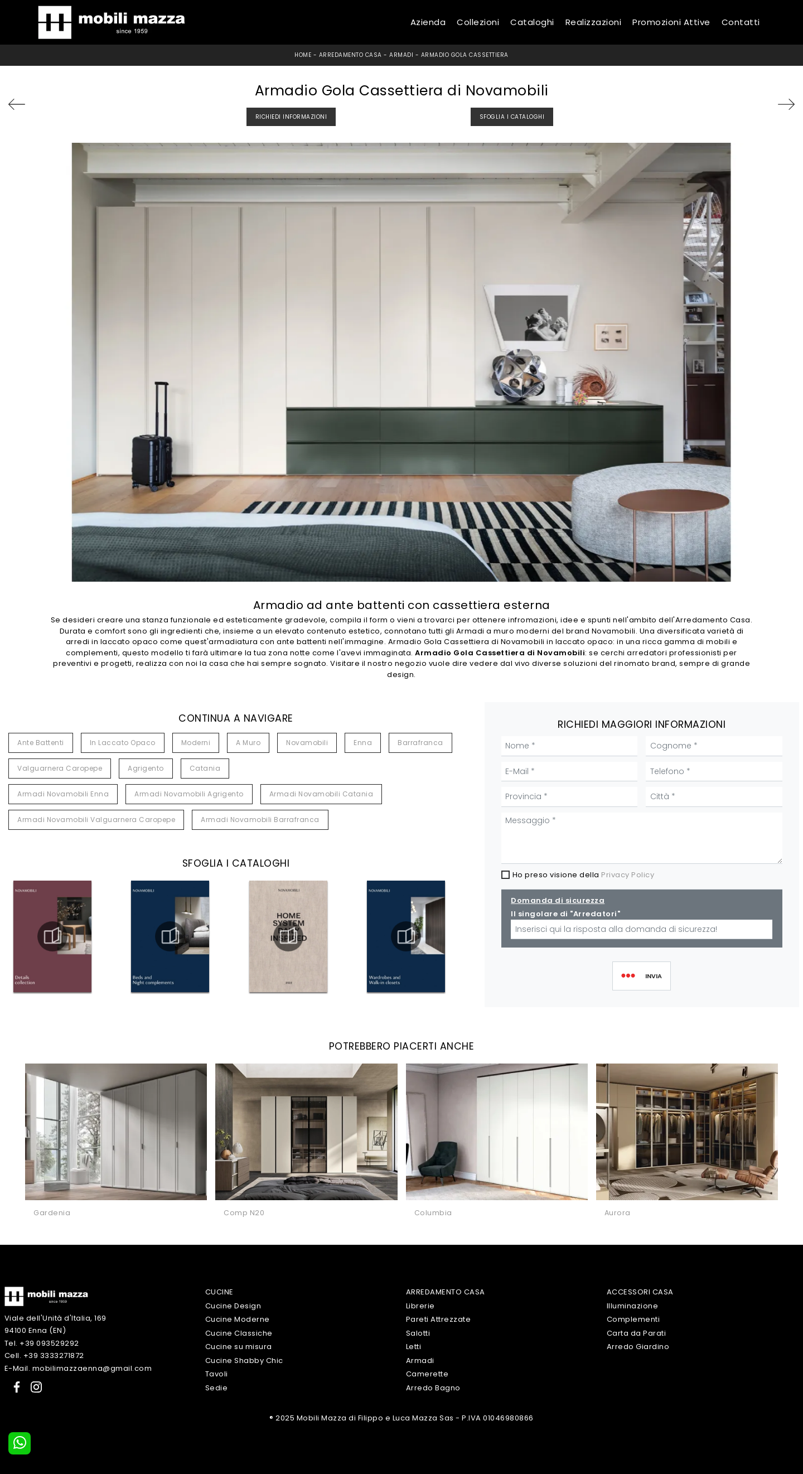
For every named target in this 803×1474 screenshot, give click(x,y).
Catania (205, 768)
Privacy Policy (627, 874)
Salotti (418, 1333)
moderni (196, 742)
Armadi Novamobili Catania (321, 794)
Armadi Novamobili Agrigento (189, 794)
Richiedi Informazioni (291, 117)
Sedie (216, 1388)
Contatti (741, 22)
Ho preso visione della (583, 874)
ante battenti (40, 742)
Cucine (219, 1292)
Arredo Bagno (433, 1388)
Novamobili (307, 742)
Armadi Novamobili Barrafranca (260, 819)
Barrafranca (420, 742)
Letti (414, 1346)
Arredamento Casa (350, 55)
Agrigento (146, 768)
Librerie (420, 1306)
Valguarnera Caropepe (59, 768)
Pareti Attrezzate (438, 1319)
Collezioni (478, 22)
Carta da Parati (636, 1333)
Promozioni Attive (671, 22)
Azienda (428, 22)
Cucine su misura (238, 1346)
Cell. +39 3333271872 (44, 1355)
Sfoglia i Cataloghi (512, 117)
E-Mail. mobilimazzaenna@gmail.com (78, 1368)
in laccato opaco (123, 742)
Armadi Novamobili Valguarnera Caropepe (96, 819)
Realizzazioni (593, 22)
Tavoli (216, 1374)
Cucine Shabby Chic (244, 1360)
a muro (248, 742)
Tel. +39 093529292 (41, 1343)
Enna (363, 742)
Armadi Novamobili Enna (63, 794)
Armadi (401, 55)
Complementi (633, 1319)
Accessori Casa (640, 1292)
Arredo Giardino (638, 1346)
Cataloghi (532, 22)
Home (302, 55)
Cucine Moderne (237, 1319)
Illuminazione (633, 1306)
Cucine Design (233, 1306)
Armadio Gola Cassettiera (465, 55)
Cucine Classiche (239, 1333)
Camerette (427, 1374)
